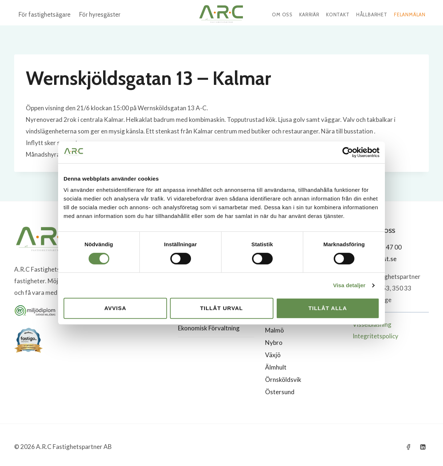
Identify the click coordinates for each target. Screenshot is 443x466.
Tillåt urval (221, 308)
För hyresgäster (99, 14)
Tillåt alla (327, 308)
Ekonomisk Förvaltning (209, 328)
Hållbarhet (371, 14)
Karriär (309, 14)
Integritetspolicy (375, 336)
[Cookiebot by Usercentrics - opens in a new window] (347, 152)
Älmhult (275, 367)
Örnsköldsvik (283, 379)
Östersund (279, 392)
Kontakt (338, 14)
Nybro (274, 342)
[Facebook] (408, 447)
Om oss (282, 14)
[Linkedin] (422, 447)
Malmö (274, 330)
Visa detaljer (349, 285)
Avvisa (115, 308)
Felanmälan (410, 14)
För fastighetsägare (44, 14)
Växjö (273, 355)
